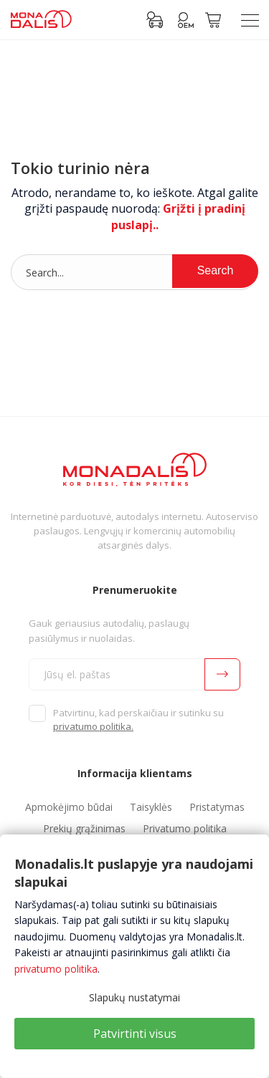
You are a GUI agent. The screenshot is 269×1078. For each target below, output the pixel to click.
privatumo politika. (93, 726)
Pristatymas (217, 807)
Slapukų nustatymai (134, 997)
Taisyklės (151, 807)
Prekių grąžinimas (84, 828)
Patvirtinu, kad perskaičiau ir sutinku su (138, 719)
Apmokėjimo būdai (69, 807)
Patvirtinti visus (134, 1033)
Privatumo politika (185, 828)
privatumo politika (56, 969)
